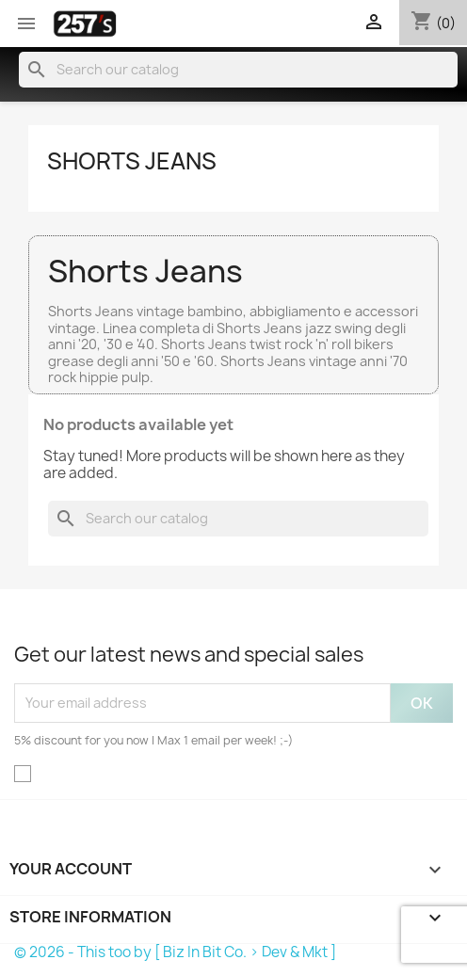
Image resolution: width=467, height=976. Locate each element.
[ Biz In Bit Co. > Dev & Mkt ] (245, 952)
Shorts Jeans (132, 161)
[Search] (238, 70)
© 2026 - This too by (84, 952)
